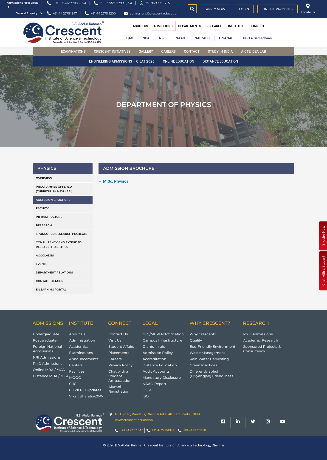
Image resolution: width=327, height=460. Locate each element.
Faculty (42, 208)
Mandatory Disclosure (162, 377)
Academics (79, 346)
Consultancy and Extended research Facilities (59, 245)
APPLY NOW (215, 9)
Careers (168, 51)
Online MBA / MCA (49, 370)
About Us (140, 26)
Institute (236, 26)
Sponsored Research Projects (61, 234)
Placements (118, 353)
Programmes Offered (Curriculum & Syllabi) (54, 189)
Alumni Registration (119, 389)
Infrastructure (49, 216)
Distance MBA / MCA (51, 376)
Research (214, 26)
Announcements (84, 359)
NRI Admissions (47, 357)
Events (41, 264)
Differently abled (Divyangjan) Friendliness (211, 373)
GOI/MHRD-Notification (163, 334)
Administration (82, 340)
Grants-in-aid (154, 346)
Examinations (73, 51)
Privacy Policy (120, 365)
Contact (192, 51)
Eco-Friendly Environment (212, 346)
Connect (257, 26)
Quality (196, 340)
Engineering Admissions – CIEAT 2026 (122, 61)
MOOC (75, 377)
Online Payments (277, 9)
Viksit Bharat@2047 (86, 396)
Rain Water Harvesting (209, 359)
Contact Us (118, 334)
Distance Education (220, 61)
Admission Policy (158, 353)
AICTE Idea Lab (253, 51)
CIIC (72, 384)
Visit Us (114, 340)
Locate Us (308, 12)
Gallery (146, 51)
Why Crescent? (203, 334)
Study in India (220, 51)
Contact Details (49, 281)
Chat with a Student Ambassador (119, 376)
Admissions (163, 26)
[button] (192, 9)
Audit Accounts (156, 371)
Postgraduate (44, 340)
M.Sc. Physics (115, 181)
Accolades (45, 255)
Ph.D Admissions (47, 363)
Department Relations (54, 272)
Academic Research (260, 340)
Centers (76, 365)
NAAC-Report (154, 384)
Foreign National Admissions (47, 348)
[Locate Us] (308, 6)
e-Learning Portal (51, 289)
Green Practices (203, 365)
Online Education (178, 61)
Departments (189, 26)
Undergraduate (46, 334)
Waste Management (207, 353)
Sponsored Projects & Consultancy (262, 348)
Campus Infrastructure (162, 340)
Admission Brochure (53, 199)
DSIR (147, 390)
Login (244, 9)
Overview (44, 178)
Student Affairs (121, 346)
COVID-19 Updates (85, 390)
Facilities (77, 371)
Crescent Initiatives (112, 51)
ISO (146, 396)
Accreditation (154, 359)
